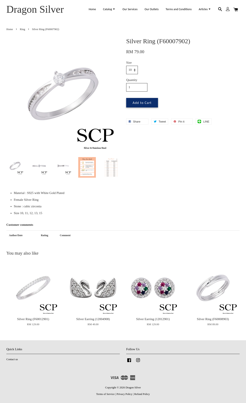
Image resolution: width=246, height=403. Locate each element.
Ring (22, 29)
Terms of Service (105, 394)
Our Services (129, 9)
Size (129, 62)
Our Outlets (152, 9)
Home (92, 9)
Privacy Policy (124, 394)
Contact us (12, 359)
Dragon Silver (35, 9)
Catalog (109, 9)
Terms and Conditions (179, 9)
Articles (205, 9)
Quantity (131, 80)
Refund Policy (142, 394)
